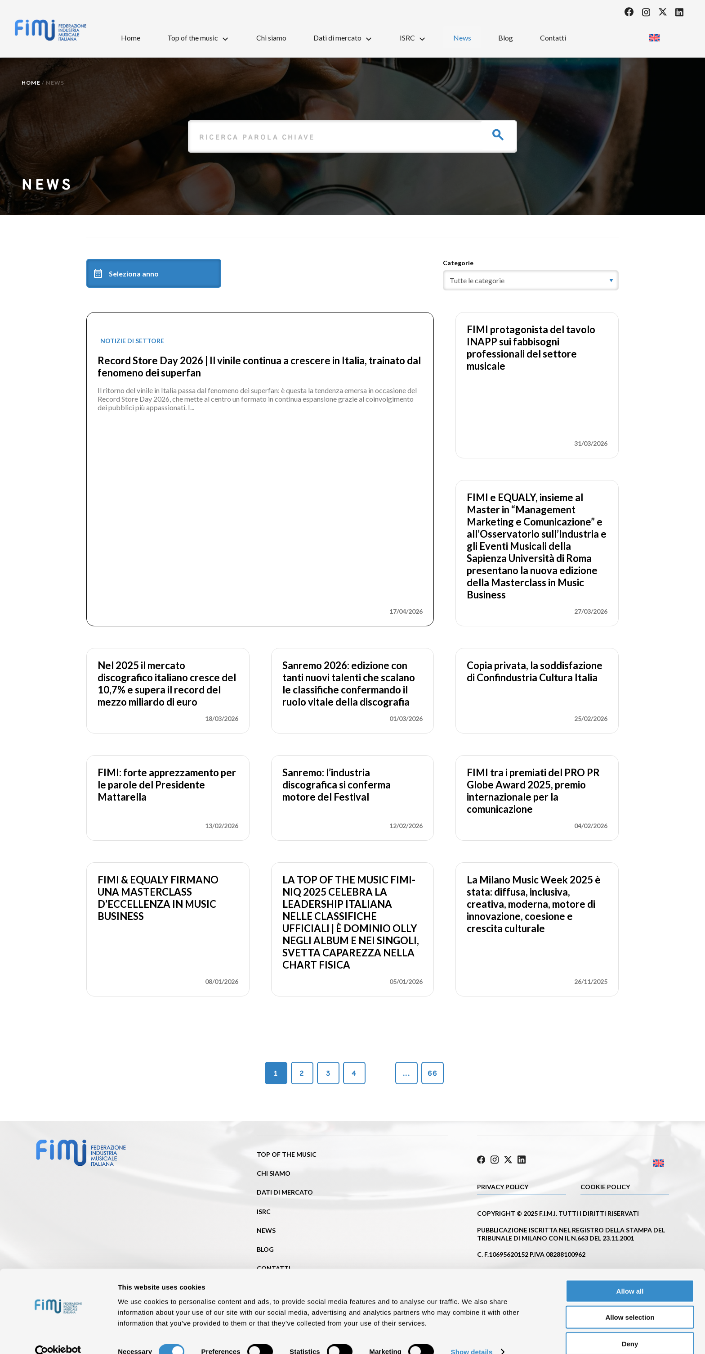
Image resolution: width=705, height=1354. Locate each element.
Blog (505, 37)
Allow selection (629, 1301)
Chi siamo (271, 37)
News (462, 37)
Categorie (458, 263)
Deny (630, 1327)
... (406, 1073)
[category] (531, 280)
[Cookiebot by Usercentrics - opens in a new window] (58, 1336)
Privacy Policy (502, 1185)
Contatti (553, 37)
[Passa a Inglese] (654, 35)
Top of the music (198, 37)
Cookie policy (605, 1185)
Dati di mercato (343, 37)
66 (432, 1073)
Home (130, 37)
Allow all (630, 1275)
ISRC (413, 37)
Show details (472, 1336)
